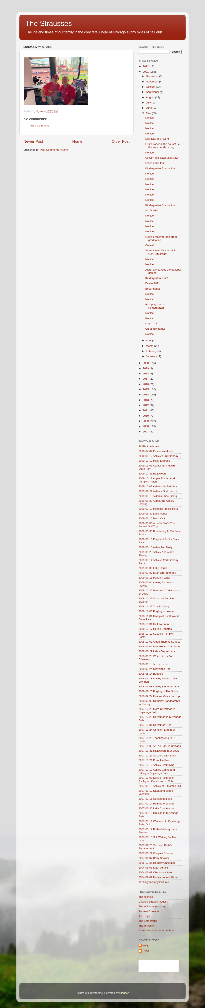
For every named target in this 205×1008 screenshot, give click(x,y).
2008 (146, 426)
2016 (146, 384)
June (149, 107)
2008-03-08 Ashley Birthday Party (159, 686)
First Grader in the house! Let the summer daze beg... (163, 145)
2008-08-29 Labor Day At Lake (157, 651)
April (149, 340)
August (150, 97)
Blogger (124, 992)
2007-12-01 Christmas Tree (155, 724)
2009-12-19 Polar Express (154, 460)
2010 (146, 415)
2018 (146, 373)
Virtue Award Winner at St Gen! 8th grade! (160, 252)
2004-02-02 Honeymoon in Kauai (158, 877)
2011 (146, 410)
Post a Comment (39, 125)
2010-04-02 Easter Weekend (156, 451)
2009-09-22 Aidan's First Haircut (158, 491)
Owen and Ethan (155, 162)
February (152, 351)
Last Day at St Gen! (157, 138)
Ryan (146, 950)
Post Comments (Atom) (54, 149)
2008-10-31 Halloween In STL (156, 624)
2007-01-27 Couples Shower (156, 853)
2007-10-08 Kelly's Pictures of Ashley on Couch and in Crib (156, 779)
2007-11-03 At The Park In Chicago (160, 745)
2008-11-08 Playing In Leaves (156, 611)
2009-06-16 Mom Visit (152, 518)
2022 (146, 66)
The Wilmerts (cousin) (152, 906)
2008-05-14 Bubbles (151, 673)
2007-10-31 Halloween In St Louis (159, 750)
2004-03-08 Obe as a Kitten (155, 872)
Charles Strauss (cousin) (153, 901)
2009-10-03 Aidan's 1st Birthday (158, 486)
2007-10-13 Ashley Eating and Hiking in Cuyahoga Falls (157, 771)
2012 (146, 405)
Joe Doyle (145, 916)
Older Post (121, 141)
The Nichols (146, 896)
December (152, 76)
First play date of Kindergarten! (155, 306)
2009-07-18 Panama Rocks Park (158, 508)
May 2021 (151, 323)
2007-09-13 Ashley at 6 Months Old (160, 785)
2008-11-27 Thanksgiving (154, 606)
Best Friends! (153, 288)
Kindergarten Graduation (160, 168)
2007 (146, 431)
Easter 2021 (152, 283)
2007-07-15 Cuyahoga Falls (155, 798)
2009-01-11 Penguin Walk (154, 577)
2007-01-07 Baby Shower (154, 858)
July (149, 102)
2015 (146, 389)
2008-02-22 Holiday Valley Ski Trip (159, 696)
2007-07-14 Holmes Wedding (156, 803)
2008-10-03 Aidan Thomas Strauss (159, 641)
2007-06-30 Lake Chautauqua (156, 808)
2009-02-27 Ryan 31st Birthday (157, 572)
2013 (146, 399)
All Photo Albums (149, 446)
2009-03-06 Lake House (153, 568)
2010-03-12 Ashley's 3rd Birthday (158, 455)
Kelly (145, 945)
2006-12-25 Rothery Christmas (157, 862)
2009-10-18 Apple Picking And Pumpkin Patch (157, 480)
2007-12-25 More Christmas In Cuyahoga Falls (157, 710)
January (151, 356)
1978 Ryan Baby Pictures (154, 882)
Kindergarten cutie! (156, 278)
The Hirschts (146, 925)
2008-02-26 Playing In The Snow (158, 691)
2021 (146, 71)
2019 (146, 368)
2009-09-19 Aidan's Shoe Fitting (158, 495)
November (152, 81)
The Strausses (48, 23)
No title (149, 117)
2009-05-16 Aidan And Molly (155, 547)
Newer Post (33, 141)
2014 (146, 394)
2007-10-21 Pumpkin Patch (155, 760)
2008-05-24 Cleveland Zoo (155, 668)
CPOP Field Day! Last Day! (161, 157)
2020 (146, 362)
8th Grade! (151, 210)
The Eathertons (148, 920)
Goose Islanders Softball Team (157, 930)
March (150, 345)
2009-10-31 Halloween (152, 473)
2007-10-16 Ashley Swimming (156, 764)
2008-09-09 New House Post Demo (160, 646)
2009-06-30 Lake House (153, 513)
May (149, 113)
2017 (146, 378)
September (153, 91)
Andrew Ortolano (149, 911)
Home (77, 141)
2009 (146, 420)
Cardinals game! (155, 328)
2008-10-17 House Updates (155, 628)
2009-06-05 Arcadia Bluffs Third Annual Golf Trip (157, 525)
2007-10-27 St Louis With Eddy (157, 755)
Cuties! (149, 245)
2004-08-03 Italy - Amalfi (153, 867)
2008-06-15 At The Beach (154, 664)
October (151, 86)
